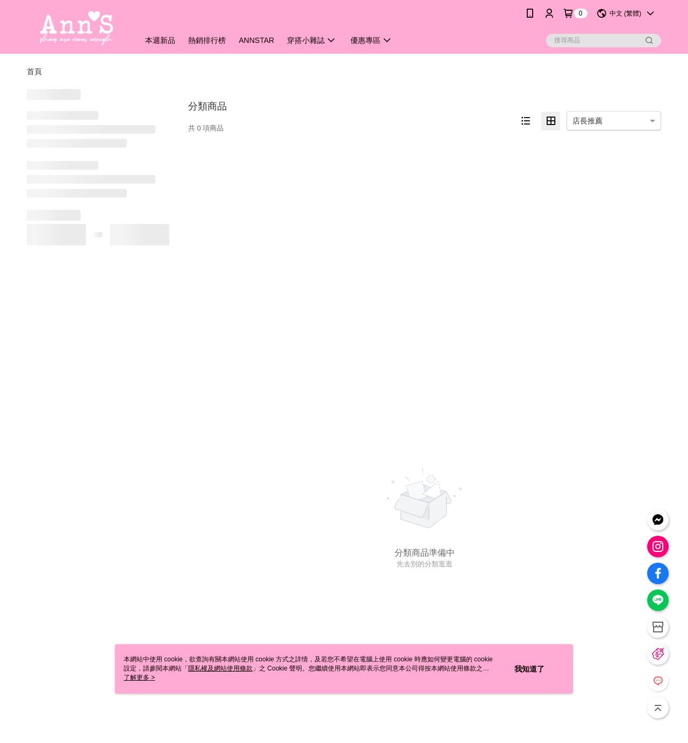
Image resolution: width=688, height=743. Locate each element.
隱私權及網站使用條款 (220, 668)
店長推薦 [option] (587, 120)
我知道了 (529, 669)
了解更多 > (139, 677)
